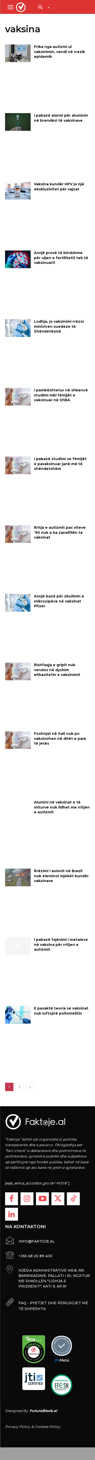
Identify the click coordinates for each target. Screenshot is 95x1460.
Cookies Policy (47, 1426)
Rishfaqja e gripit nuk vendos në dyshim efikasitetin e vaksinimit (57, 670)
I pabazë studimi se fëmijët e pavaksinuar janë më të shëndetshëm (60, 464)
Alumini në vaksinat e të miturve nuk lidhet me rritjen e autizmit (62, 807)
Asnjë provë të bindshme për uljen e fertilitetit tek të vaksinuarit (61, 257)
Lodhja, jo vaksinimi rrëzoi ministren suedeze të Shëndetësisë (59, 326)
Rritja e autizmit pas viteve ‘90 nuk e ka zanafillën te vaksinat (60, 532)
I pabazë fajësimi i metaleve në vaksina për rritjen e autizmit (61, 944)
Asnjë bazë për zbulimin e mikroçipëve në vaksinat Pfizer (59, 601)
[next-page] (30, 1087)
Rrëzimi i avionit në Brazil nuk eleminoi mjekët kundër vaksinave (61, 876)
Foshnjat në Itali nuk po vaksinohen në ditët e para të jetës (60, 738)
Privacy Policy (17, 1426)
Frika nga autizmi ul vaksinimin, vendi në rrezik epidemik (59, 51)
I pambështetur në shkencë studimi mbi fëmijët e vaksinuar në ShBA (61, 395)
